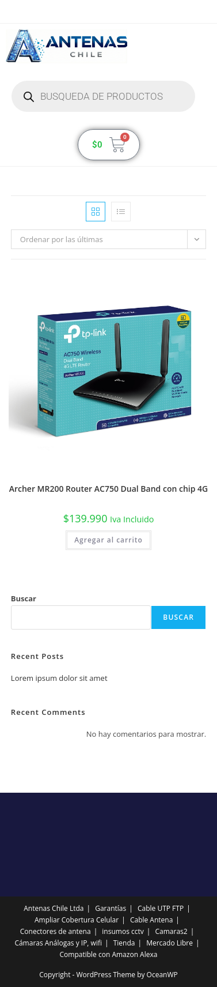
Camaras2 (171, 931)
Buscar (23, 598)
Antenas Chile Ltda (53, 908)
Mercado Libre (169, 943)
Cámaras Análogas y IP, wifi (58, 943)
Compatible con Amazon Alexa (109, 954)
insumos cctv (122, 931)
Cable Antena (151, 920)
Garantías (110, 908)
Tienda (124, 943)
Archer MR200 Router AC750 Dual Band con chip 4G (108, 488)
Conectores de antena (55, 931)
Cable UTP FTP (161, 908)
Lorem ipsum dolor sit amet (59, 678)
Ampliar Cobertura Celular (77, 920)
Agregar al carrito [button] (108, 540)
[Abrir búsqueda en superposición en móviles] (103, 96)
